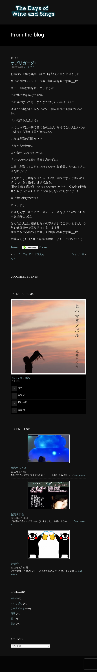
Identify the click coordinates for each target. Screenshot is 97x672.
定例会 (15, 563)
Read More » (79, 475)
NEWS (14, 598)
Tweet (14, 247)
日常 (13, 613)
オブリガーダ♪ (23, 63)
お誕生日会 (17, 514)
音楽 (13, 623)
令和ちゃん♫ (18, 467)
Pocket (43, 247)
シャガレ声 (78, 254)
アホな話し (16, 603)
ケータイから (29, 67)
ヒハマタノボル (21, 377)
